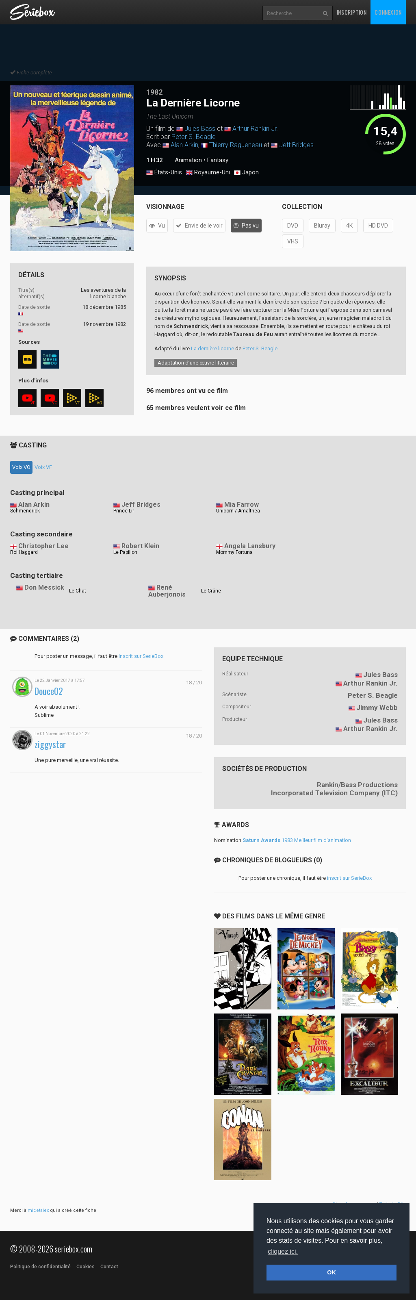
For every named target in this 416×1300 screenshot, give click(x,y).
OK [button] (331, 1272)
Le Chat (77, 591)
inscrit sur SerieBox (141, 656)
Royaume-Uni (208, 172)
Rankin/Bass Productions (357, 785)
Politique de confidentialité (40, 1267)
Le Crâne (211, 591)
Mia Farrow (241, 504)
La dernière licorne (212, 348)
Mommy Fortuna (234, 552)
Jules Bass (199, 128)
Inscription (352, 12)
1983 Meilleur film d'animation (297, 840)
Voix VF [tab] (43, 467)
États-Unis (164, 172)
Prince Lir (123, 511)
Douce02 (49, 691)
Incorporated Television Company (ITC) (334, 793)
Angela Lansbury (249, 546)
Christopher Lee (43, 546)
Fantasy (217, 160)
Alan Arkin (184, 145)
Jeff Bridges (296, 145)
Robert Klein (140, 546)
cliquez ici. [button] (283, 1251)
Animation (188, 160)
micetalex (38, 1210)
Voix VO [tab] (21, 467)
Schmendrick (25, 511)
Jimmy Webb (377, 707)
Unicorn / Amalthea (238, 511)
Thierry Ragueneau (235, 145)
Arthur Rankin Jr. (255, 128)
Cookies (85, 1267)
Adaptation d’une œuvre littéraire (196, 363)
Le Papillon (125, 552)
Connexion (388, 12)
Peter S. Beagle (193, 137)
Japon (246, 172)
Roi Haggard (24, 552)
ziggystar (50, 744)
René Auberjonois (167, 591)
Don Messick (44, 587)
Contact (109, 1267)
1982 (154, 92)
